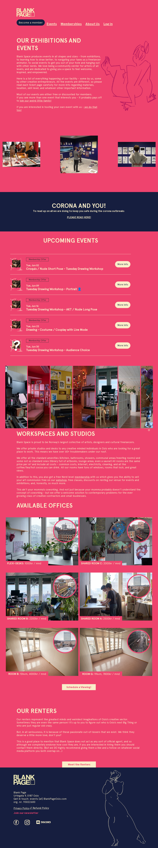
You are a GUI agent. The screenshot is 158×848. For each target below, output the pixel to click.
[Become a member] (31, 22)
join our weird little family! (35, 100)
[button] (64, 269)
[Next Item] (147, 397)
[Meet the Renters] (79, 764)
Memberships (71, 24)
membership (82, 476)
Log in (108, 24)
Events (52, 24)
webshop (61, 480)
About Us (92, 24)
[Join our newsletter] (26, 813)
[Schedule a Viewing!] (79, 687)
